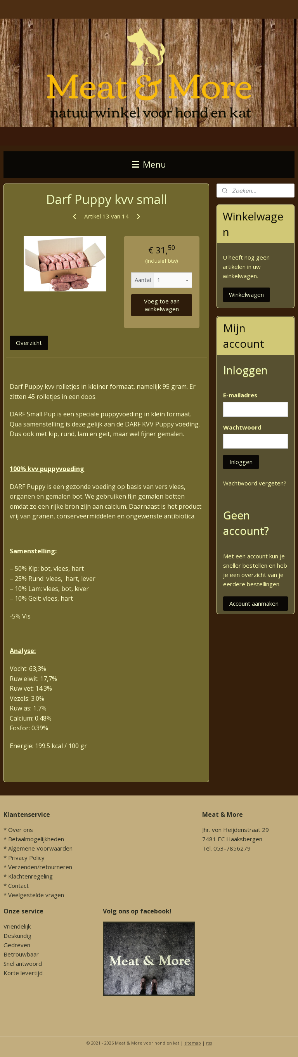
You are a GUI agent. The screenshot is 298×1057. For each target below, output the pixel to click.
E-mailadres (240, 395)
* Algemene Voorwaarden (38, 848)
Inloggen (241, 462)
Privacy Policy (26, 857)
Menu (149, 164)
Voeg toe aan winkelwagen (162, 305)
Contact (18, 885)
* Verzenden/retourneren (37, 867)
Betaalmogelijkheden (36, 839)
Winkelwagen (246, 294)
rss (209, 1043)
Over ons (20, 829)
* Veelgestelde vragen (33, 895)
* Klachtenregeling (28, 876)
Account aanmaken (254, 603)
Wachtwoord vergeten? (254, 483)
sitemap (192, 1043)
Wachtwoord (242, 427)
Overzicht (29, 342)
